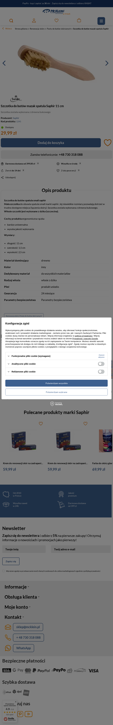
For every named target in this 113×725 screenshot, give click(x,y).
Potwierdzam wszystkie (57, 383)
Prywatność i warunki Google (85, 338)
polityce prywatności (83, 336)
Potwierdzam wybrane (56, 392)
